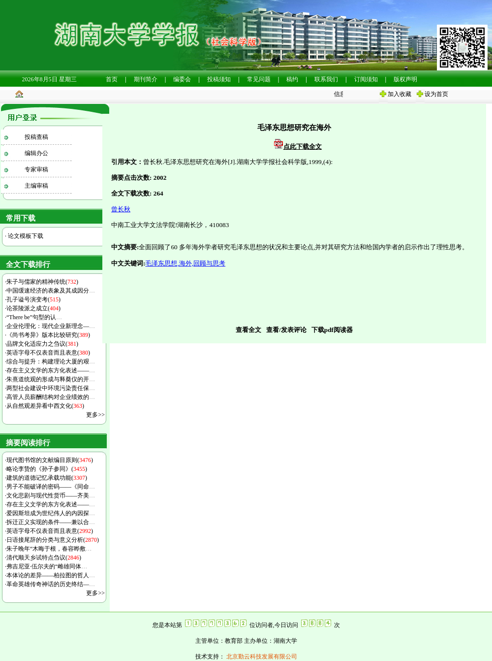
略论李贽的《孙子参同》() (46, 468)
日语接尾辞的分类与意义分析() (52, 539)
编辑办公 (36, 153)
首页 (112, 79)
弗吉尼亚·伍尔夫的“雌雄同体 (46, 566)
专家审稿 (36, 169)
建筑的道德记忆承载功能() (46, 477)
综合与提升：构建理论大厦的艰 (50, 361)
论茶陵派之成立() (33, 308)
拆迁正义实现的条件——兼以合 (50, 522)
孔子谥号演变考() (33, 299)
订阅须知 (366, 79)
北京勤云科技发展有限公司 (261, 656)
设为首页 (436, 94)
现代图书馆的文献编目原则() (49, 460)
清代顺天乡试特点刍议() (43, 557)
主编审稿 (36, 185)
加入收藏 (399, 94)
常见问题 (259, 79)
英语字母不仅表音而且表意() (48, 352)
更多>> (95, 414)
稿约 (292, 79)
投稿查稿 (36, 136)
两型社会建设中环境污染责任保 (50, 388)
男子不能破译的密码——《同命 (50, 486)
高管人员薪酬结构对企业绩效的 (50, 397)
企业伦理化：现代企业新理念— (50, 326)
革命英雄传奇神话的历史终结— (50, 584)
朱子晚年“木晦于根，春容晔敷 (49, 548)
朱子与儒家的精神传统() (42, 281)
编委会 (182, 79)
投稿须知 (219, 79)
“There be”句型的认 (34, 317)
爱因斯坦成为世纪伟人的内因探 (50, 513)
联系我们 (326, 79)
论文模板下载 (24, 235)
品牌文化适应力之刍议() (42, 343)
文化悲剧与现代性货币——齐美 (50, 495)
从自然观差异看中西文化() (45, 405)
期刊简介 (145, 79)
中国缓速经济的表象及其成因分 (50, 290)
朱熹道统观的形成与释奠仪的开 (50, 379)
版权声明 (405, 79)
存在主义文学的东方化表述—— (50, 370)
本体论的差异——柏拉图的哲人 (50, 575)
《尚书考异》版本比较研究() (48, 334)
